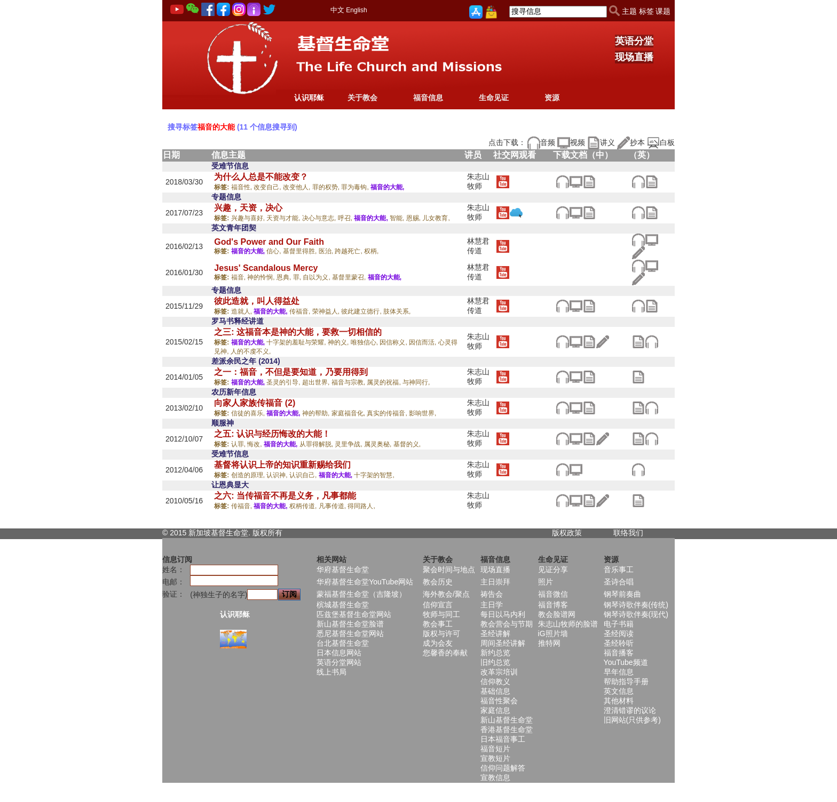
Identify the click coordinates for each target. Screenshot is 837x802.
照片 (545, 582)
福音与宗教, (349, 382)
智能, (398, 218)
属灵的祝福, (384, 382)
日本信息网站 (339, 652)
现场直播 (634, 57)
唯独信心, (365, 342)
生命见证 (494, 97)
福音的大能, (387, 187)
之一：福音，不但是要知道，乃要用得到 (291, 371)
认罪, (239, 444)
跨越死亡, (349, 251)
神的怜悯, (262, 277)
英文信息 (619, 691)
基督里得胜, (301, 251)
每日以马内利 (502, 614)
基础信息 (495, 691)
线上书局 (331, 672)
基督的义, (407, 444)
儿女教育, (435, 218)
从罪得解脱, (317, 444)
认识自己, (304, 475)
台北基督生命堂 (343, 643)
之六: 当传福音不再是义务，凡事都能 (285, 495)
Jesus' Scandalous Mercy (266, 267)
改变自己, (268, 187)
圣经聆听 (619, 643)
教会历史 (438, 582)
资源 (551, 97)
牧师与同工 (441, 614)
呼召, (346, 218)
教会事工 (438, 624)
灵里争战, (349, 444)
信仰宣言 (438, 604)
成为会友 (438, 643)
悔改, (255, 444)
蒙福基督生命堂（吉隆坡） (361, 594)
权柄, (371, 251)
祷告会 (491, 594)
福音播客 (619, 652)
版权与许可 (441, 633)
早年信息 (619, 672)
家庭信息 (495, 710)
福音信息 (428, 97)
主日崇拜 (495, 582)
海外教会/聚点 (446, 594)
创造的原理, (249, 475)
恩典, (285, 277)
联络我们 (628, 532)
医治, (327, 251)
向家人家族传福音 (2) (254, 402)
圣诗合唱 (619, 582)
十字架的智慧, (374, 475)
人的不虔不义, (251, 351)
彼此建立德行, (362, 311)
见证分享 (553, 569)
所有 (274, 532)
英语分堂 (634, 41)
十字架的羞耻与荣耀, (297, 342)
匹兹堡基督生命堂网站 (354, 614)
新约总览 (495, 652)
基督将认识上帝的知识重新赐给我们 (282, 464)
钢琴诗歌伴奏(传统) (636, 604)
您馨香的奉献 (445, 652)
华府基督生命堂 (343, 569)
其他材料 (619, 700)
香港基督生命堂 (506, 729)
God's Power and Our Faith (269, 241)
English (356, 10)
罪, (298, 277)
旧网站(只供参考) (632, 720)
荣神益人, (327, 311)
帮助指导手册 (626, 681)
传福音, (300, 311)
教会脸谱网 (556, 614)
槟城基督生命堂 (343, 604)
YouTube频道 (626, 662)
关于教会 (362, 97)
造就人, (242, 311)
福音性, (242, 187)
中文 (337, 10)
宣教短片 (495, 758)
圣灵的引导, (284, 382)
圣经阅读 (619, 633)
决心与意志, (320, 218)
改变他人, (297, 187)
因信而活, (423, 342)
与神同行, (416, 382)
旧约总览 (495, 662)
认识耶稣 (309, 97)
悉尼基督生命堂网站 (350, 633)
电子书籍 (619, 624)
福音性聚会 (499, 700)
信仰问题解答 (502, 768)
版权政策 (567, 532)
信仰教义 (495, 681)
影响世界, (422, 413)
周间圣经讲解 (502, 643)
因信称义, (394, 342)
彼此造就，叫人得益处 (256, 301)
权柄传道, (304, 506)
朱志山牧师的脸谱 (568, 624)
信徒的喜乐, (249, 413)
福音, (239, 277)
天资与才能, (284, 218)
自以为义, (317, 277)
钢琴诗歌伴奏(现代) (636, 614)
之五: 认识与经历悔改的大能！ (272, 433)
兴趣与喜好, (249, 218)
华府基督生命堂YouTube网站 (365, 582)
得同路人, (361, 506)
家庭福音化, (349, 413)
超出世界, (316, 382)
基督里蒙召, (350, 277)
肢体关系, (396, 311)
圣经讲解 (495, 633)
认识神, (277, 475)
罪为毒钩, (355, 187)
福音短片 (495, 748)
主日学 (491, 604)
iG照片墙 (553, 633)
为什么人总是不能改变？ (261, 176)
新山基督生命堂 (506, 720)
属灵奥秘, (378, 444)
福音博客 (553, 604)
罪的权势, (327, 187)
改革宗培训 (499, 672)
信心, (274, 251)
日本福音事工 (502, 739)
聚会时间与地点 (449, 569)
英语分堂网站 (339, 662)
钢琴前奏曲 (622, 594)
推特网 (549, 643)
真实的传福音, (388, 413)
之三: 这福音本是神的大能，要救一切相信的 (298, 331)
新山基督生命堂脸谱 (350, 624)
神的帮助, (316, 413)
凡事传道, (333, 506)
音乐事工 (619, 569)
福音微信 (553, 594)
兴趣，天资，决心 (248, 207)
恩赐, (414, 218)
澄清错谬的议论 (630, 710)
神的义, (339, 342)
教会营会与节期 (506, 624)
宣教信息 (495, 777)
